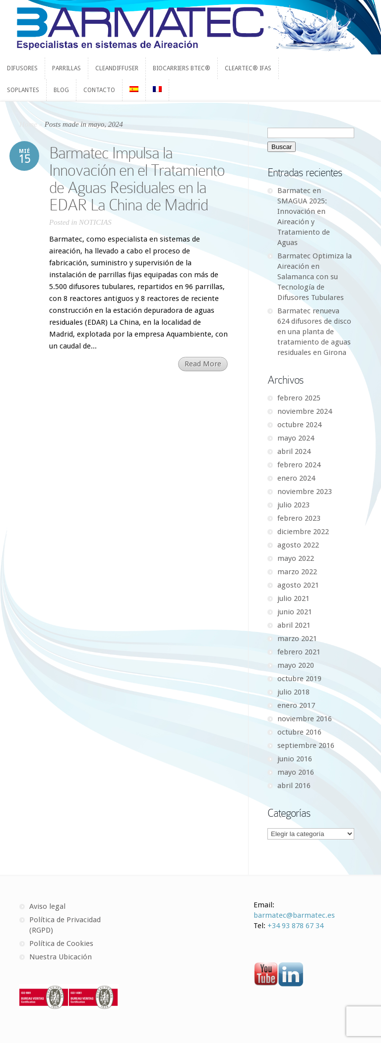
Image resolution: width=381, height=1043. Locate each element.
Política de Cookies (61, 943)
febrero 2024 (298, 464)
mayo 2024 (295, 438)
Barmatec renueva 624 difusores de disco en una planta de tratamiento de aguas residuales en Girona (314, 331)
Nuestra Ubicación (60, 956)
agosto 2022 (298, 545)
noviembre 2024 (304, 411)
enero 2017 (296, 705)
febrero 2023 (298, 518)
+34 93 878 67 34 (295, 925)
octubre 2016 (299, 732)
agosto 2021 (298, 585)
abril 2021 (294, 625)
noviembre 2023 (304, 491)
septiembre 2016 (305, 745)
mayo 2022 (295, 558)
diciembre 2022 (303, 531)
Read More (203, 363)
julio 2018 (293, 692)
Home (28, 124)
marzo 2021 (297, 638)
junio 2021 (294, 611)
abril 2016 (294, 785)
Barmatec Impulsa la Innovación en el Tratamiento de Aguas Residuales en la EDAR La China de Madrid (137, 179)
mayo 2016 (295, 772)
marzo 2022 (297, 571)
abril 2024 (294, 451)
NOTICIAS (95, 222)
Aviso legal (47, 906)
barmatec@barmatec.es (294, 915)
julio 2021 (293, 598)
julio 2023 (293, 504)
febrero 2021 (298, 651)
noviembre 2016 (304, 718)
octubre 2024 (299, 424)
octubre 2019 (299, 678)
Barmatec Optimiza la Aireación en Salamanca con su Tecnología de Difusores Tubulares (314, 276)
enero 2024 (296, 478)
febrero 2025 (298, 398)
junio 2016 (294, 758)
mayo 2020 (295, 665)
